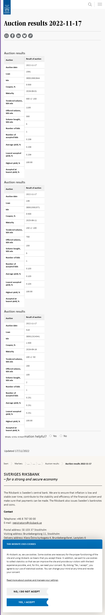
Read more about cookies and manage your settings (32, 580)
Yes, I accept (27, 602)
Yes (55, 436)
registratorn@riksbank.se (27, 523)
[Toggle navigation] (100, 4)
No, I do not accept (27, 591)
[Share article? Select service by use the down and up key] (19, 35)
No (65, 436)
